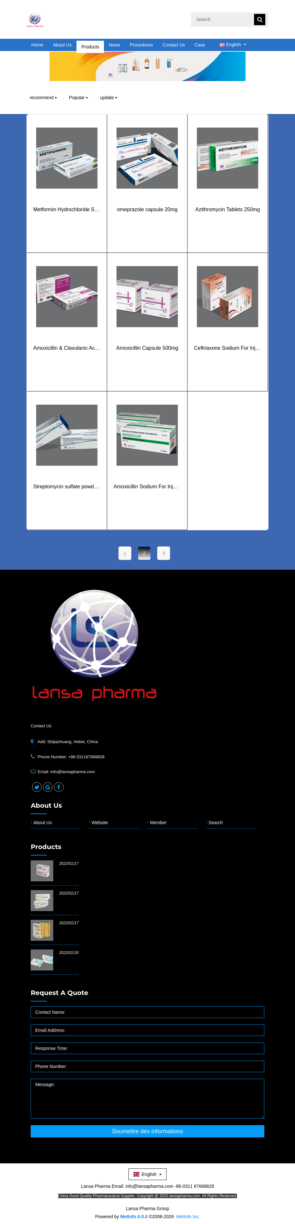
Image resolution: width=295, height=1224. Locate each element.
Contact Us (174, 44)
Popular (79, 97)
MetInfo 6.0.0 (134, 1216)
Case (200, 44)
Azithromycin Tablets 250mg (227, 220)
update (109, 97)
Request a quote (59, 993)
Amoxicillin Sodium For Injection (147, 498)
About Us (62, 44)
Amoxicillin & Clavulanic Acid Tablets (66, 359)
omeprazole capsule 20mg (147, 220)
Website (100, 822)
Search (216, 822)
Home (37, 44)
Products (90, 44)
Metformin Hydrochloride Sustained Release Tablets (66, 220)
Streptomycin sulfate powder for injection (66, 498)
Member (158, 822)
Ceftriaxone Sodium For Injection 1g (227, 359)
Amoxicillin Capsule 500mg (147, 359)
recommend (44, 97)
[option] (147, 66)
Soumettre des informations (147, 1131)
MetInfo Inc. (188, 1216)
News (114, 44)
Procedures (141, 44)
